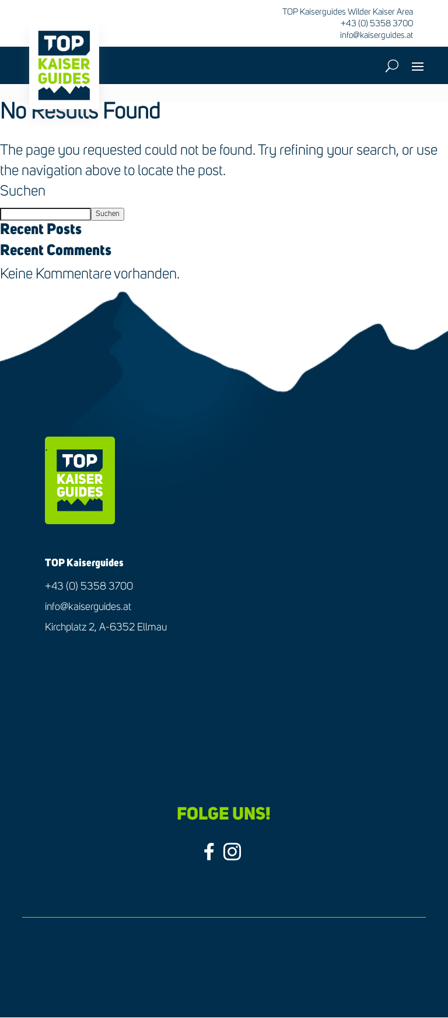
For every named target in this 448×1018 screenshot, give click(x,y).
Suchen (23, 191)
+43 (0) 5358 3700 (89, 586)
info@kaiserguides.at (376, 35)
